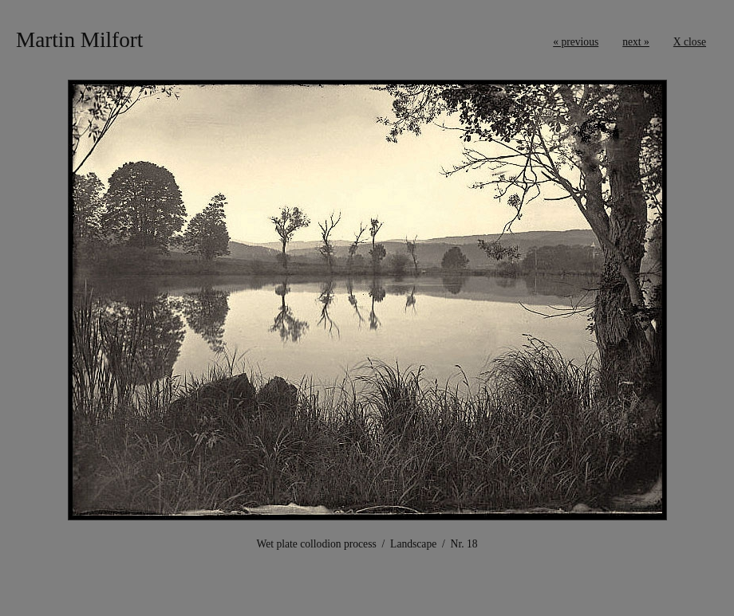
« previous (575, 42)
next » (635, 42)
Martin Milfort (79, 40)
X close (689, 42)
